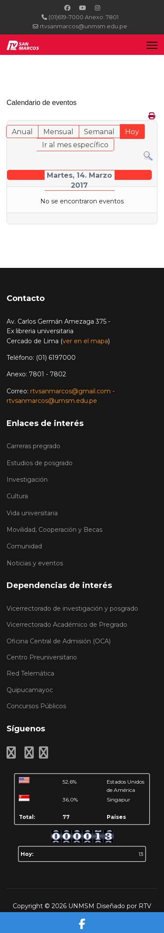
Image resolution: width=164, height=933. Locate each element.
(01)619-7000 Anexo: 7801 (84, 17)
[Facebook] (67, 8)
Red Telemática (30, 673)
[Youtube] (82, 8)
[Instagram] (97, 8)
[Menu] (152, 45)
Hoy (132, 132)
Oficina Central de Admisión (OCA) (59, 641)
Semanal (99, 132)
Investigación (27, 479)
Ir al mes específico (75, 145)
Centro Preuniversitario (42, 657)
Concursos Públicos (36, 706)
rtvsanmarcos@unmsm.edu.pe (83, 26)
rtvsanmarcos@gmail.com (70, 391)
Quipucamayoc (30, 690)
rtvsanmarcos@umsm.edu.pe (52, 401)
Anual (22, 132)
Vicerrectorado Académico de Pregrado (67, 625)
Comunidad (24, 546)
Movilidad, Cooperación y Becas (54, 530)
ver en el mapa (85, 341)
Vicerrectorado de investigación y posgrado (72, 608)
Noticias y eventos (35, 563)
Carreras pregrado (33, 446)
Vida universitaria (32, 513)
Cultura (17, 496)
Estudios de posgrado (40, 463)
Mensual (58, 132)
